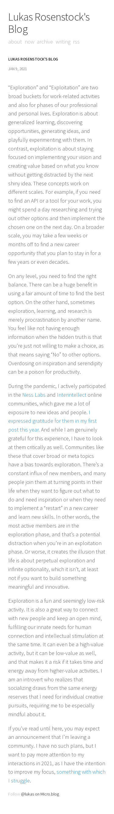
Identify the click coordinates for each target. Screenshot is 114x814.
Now (29, 41)
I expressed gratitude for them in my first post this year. (52, 421)
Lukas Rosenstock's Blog (49, 23)
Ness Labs (34, 394)
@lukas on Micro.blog (40, 794)
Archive (45, 41)
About (15, 41)
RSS (76, 41)
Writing (63, 41)
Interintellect (71, 394)
